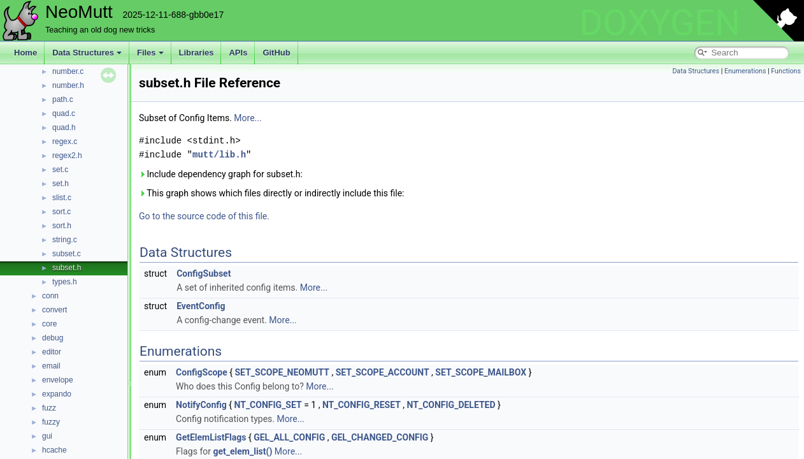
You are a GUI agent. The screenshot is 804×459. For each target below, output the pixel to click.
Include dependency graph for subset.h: (221, 174)
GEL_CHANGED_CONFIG (379, 437)
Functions (786, 71)
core (49, 323)
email (51, 365)
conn (50, 295)
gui (47, 436)
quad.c (63, 113)
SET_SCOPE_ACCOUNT (382, 372)
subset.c (66, 253)
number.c (67, 71)
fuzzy (51, 422)
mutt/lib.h (219, 155)
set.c (60, 169)
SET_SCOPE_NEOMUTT (282, 372)
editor (51, 351)
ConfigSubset (203, 273)
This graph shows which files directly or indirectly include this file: (272, 193)
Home (25, 52)
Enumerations (745, 71)
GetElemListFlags (211, 437)
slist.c (61, 197)
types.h (64, 281)
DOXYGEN (659, 23)
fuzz (49, 408)
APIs (238, 52)
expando (56, 394)
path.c (62, 99)
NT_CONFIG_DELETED (451, 405)
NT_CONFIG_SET (268, 405)
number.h (68, 85)
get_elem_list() (243, 451)
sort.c (61, 211)
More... (247, 118)
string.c (64, 239)
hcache (54, 450)
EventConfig (200, 306)
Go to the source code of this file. (204, 216)
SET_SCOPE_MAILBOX (480, 372)
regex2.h (67, 155)
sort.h (61, 225)
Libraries (196, 52)
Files (150, 52)
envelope (57, 379)
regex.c (64, 141)
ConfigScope (201, 372)
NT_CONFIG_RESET (361, 405)
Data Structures (87, 52)
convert (54, 309)
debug (52, 337)
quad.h (64, 127)
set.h (60, 183)
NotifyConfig (201, 405)
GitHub (276, 52)
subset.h (66, 267)
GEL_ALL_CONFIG (289, 437)
